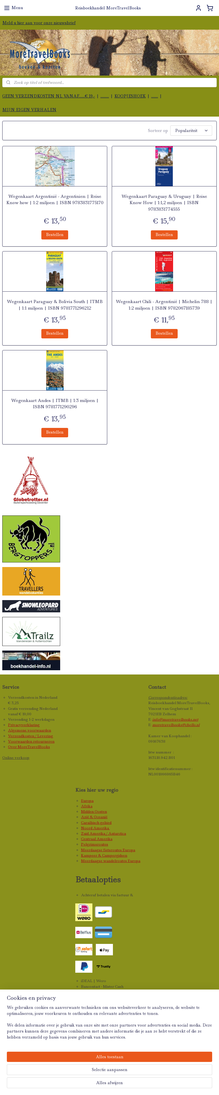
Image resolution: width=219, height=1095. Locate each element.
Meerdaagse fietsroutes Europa (108, 850)
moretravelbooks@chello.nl (176, 724)
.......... (104, 96)
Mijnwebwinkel (191, 1084)
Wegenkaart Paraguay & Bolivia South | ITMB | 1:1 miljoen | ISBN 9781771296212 (55, 305)
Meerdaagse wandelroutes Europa (110, 860)
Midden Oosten (94, 811)
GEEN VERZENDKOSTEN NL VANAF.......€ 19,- (48, 96)
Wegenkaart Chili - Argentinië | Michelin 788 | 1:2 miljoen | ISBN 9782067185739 (164, 305)
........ (154, 96)
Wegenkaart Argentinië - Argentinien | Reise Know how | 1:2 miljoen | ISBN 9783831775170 (55, 200)
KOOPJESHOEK (130, 96)
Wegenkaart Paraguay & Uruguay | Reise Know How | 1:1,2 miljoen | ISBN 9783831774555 (164, 203)
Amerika (101, 828)
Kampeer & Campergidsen (104, 855)
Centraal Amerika (96, 838)
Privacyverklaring (24, 724)
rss (115, 1084)
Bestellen (55, 234)
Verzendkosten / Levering (30, 736)
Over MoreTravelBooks (29, 746)
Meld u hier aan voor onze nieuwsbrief (39, 22)
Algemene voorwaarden (29, 730)
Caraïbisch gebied (96, 822)
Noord (87, 828)
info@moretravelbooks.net (175, 719)
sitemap (103, 1084)
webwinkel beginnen (139, 1084)
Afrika (86, 806)
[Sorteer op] (191, 130)
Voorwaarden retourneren (31, 741)
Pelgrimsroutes (94, 844)
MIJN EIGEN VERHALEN (29, 109)
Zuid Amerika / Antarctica (103, 833)
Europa (87, 800)
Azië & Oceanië (94, 816)
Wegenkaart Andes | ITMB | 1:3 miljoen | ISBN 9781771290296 (55, 404)
